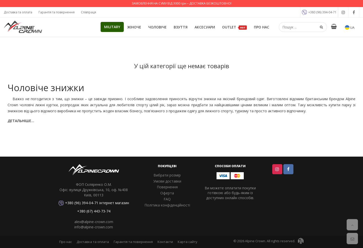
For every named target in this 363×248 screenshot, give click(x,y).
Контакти (165, 241)
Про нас (261, 27)
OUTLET (234, 27)
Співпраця (88, 12)
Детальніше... (21, 120)
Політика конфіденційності (167, 205)
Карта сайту (187, 241)
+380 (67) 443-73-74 (93, 211)
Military (112, 26)
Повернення (167, 187)
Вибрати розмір (167, 175)
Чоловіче (157, 27)
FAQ (167, 199)
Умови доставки (167, 181)
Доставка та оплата (18, 12)
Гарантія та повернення (57, 12)
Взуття (181, 27)
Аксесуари (205, 27)
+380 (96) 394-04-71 (319, 12)
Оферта (167, 193)
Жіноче (134, 27)
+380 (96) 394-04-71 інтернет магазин (93, 203)
